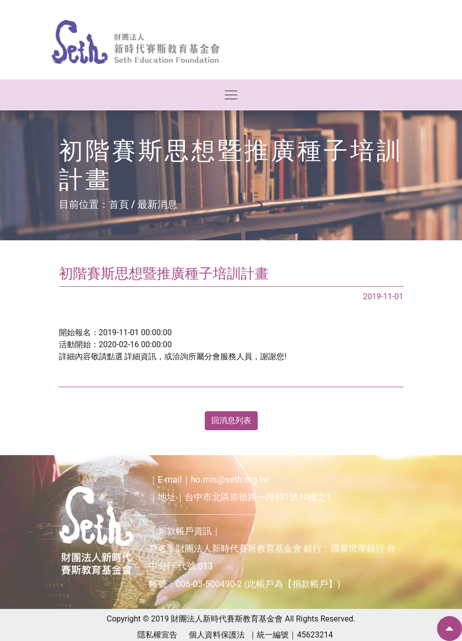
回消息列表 (231, 420)
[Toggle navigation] (231, 94)
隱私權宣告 (157, 635)
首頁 (119, 204)
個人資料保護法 (217, 635)
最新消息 (157, 204)
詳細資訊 (140, 356)
